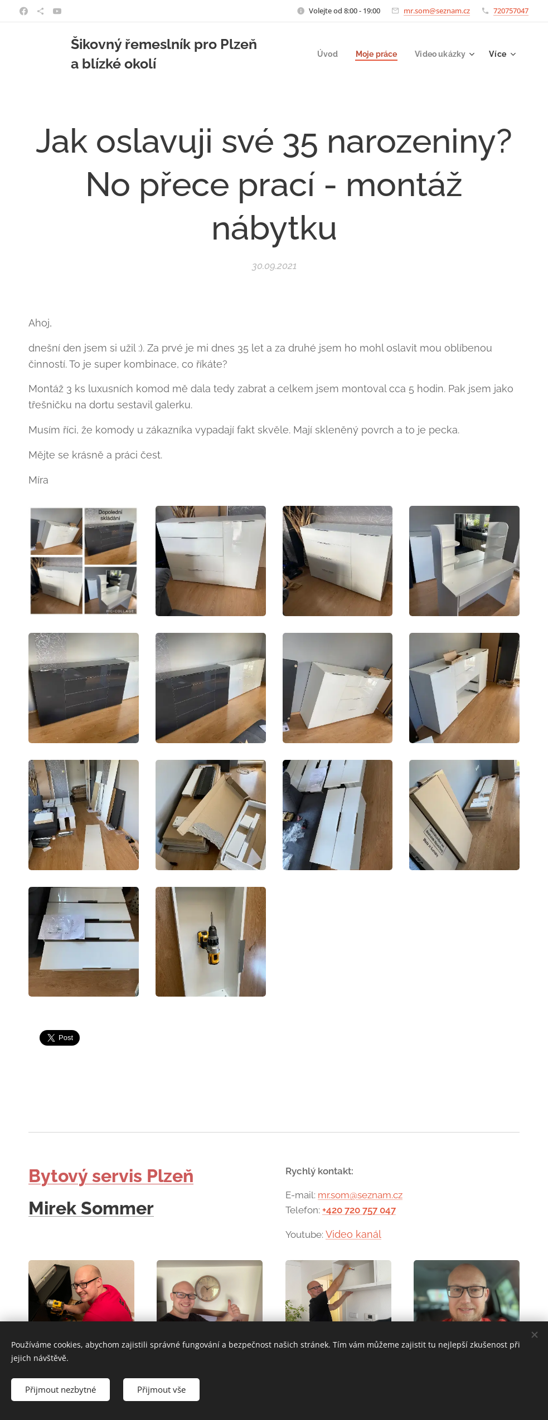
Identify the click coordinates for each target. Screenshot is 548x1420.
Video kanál (353, 1234)
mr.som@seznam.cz (437, 11)
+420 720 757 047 (359, 1210)
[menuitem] (323, 54)
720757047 (510, 11)
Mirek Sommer (91, 1208)
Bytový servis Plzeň (110, 1175)
